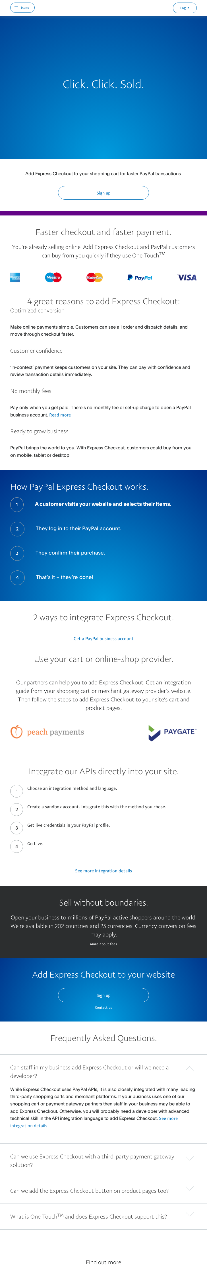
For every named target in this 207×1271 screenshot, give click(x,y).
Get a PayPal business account (104, 638)
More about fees (103, 944)
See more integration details (103, 871)
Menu (25, 7)
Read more (60, 415)
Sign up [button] (104, 192)
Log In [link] (184, 8)
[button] (103, 1070)
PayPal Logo (103, 7)
